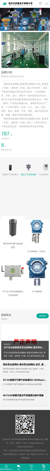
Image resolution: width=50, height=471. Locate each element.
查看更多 (42, 316)
